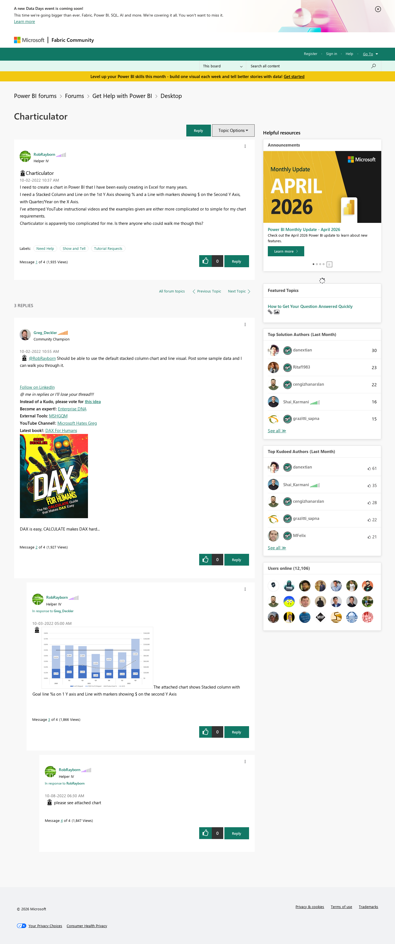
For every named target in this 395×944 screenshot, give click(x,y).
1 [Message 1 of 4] (37, 261)
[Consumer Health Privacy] (87, 926)
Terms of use (341, 906)
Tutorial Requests (108, 248)
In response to (52, 611)
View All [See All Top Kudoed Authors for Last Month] (277, 548)
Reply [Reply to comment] (236, 559)
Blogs (204, 39)
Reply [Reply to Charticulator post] (236, 261)
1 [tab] (313, 264)
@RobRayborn (42, 358)
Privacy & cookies (310, 906)
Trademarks (368, 906)
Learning (226, 39)
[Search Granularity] (223, 66)
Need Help (45, 248)
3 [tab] (320, 264)
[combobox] (313, 66)
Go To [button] (368, 53)
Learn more (24, 21)
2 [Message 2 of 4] (37, 547)
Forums (107, 39)
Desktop (171, 95)
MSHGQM (58, 416)
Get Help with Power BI (122, 95)
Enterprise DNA (72, 409)
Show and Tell (74, 248)
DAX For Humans (61, 430)
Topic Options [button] (232, 130)
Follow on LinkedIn (37, 387)
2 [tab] (317, 264)
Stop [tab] (329, 264)
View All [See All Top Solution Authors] (277, 431)
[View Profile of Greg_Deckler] (45, 332)
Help (349, 53)
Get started (294, 76)
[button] (198, 130)
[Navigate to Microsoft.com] (29, 40)
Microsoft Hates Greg (77, 423)
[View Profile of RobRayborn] (44, 154)
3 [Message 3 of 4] (49, 719)
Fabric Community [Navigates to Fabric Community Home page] (73, 39)
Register (310, 53)
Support (249, 39)
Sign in (331, 53)
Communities (179, 39)
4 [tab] (323, 264)
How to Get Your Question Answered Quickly (310, 306)
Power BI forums (35, 95)
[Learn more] (286, 251)
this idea (93, 401)
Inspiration (131, 39)
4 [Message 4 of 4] (62, 820)
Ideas (154, 39)
